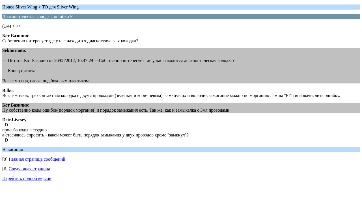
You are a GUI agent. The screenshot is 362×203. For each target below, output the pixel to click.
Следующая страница (29, 168)
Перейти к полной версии (26, 178)
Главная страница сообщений (37, 159)
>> (18, 26)
